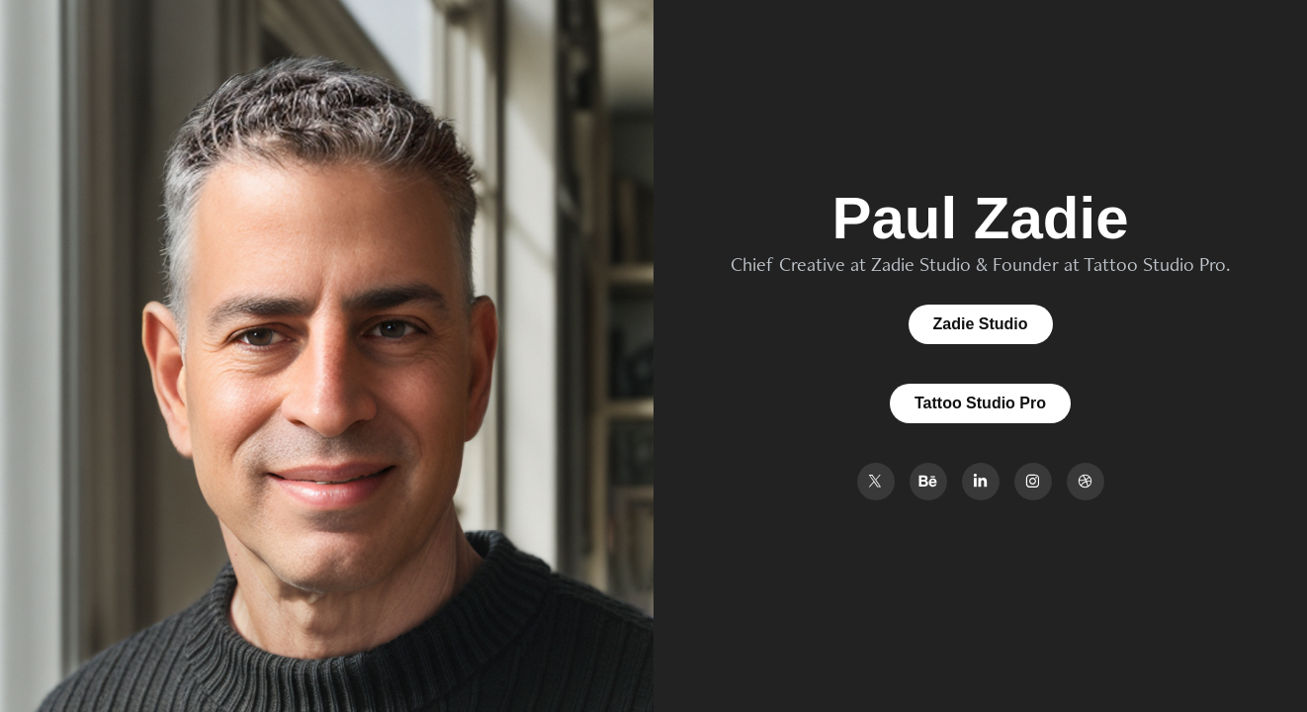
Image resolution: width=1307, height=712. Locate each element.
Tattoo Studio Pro (980, 403)
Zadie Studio (980, 323)
